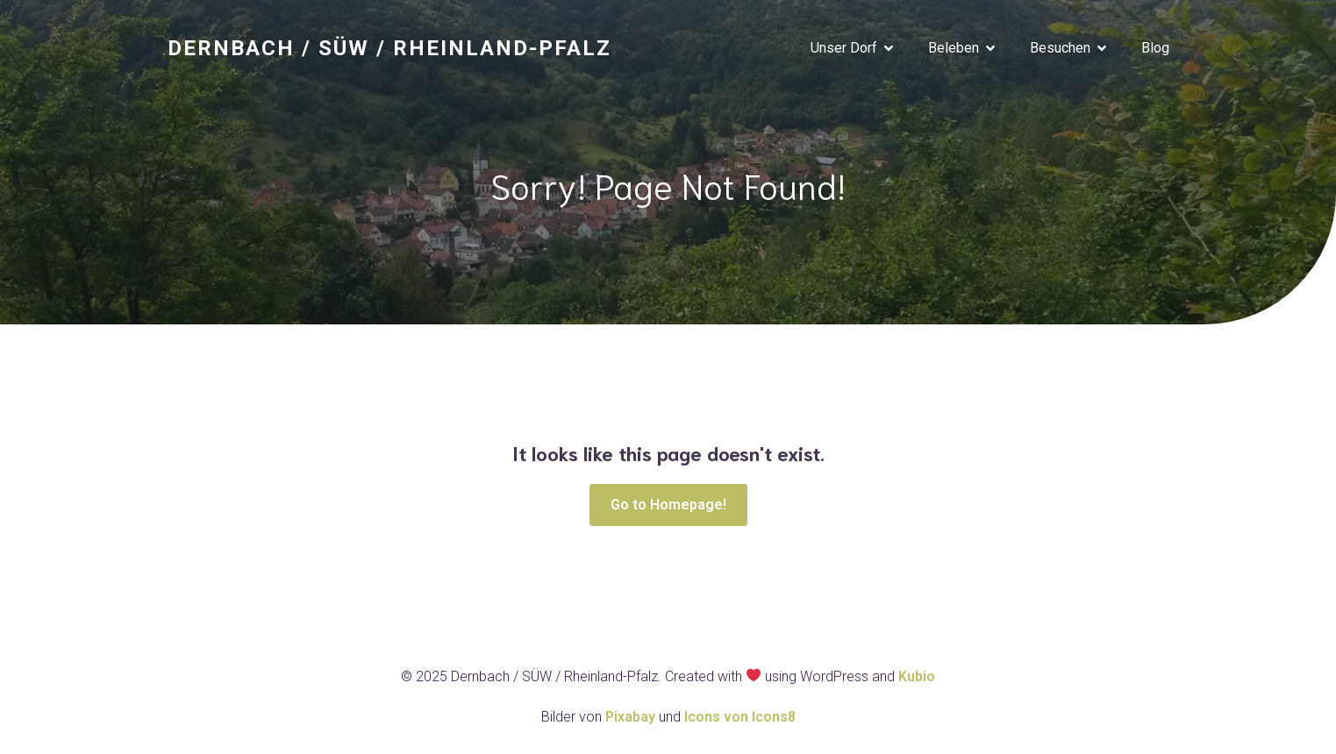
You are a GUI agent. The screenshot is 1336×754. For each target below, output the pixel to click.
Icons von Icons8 (740, 716)
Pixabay (632, 716)
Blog (1155, 47)
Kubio (916, 676)
